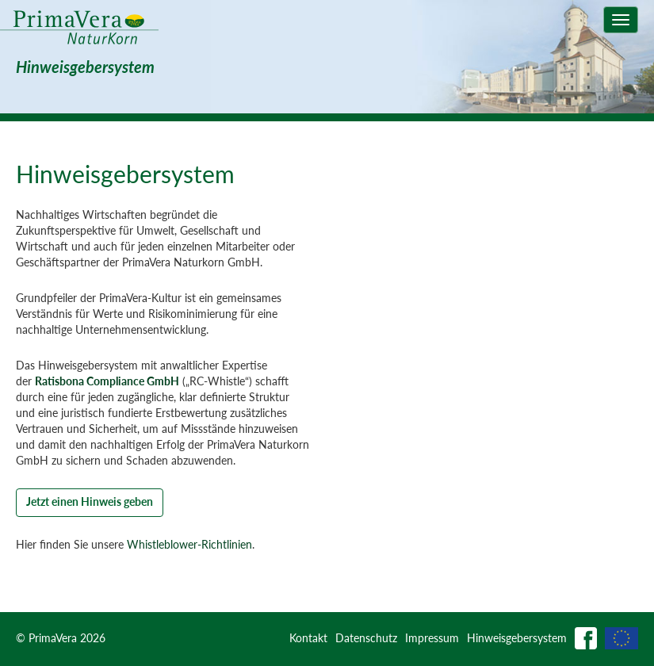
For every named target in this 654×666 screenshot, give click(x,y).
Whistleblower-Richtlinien (189, 544)
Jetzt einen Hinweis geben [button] (89, 501)
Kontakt (308, 638)
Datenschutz (366, 638)
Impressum (432, 638)
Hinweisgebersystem (517, 638)
